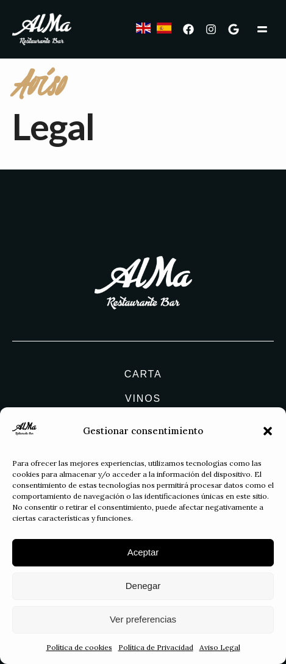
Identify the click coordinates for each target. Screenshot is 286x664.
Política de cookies (79, 649)
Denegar (143, 587)
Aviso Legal (219, 649)
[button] (268, 433)
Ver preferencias (143, 621)
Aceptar (143, 554)
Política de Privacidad (155, 649)
